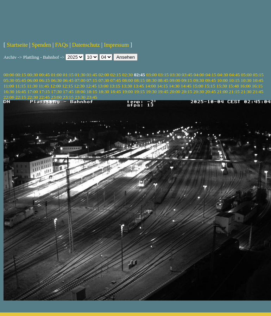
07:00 (80, 80)
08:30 (151, 80)
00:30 (32, 74)
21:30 (246, 91)
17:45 (68, 91)
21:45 (258, 91)
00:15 (20, 74)
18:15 (92, 91)
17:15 (44, 91)
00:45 (44, 74)
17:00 (32, 91)
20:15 (187, 91)
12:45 (91, 86)
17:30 (56, 91)
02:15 (115, 74)
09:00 (175, 80)
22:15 (20, 97)
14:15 (162, 86)
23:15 (68, 97)
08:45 (163, 80)
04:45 (234, 74)
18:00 (80, 91)
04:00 (199, 74)
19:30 (151, 91)
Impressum (116, 45)
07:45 (115, 80)
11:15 (20, 86)
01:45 (92, 74)
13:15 (114, 86)
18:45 (115, 91)
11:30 (32, 86)
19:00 (127, 91)
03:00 (151, 74)
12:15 (67, 86)
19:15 (139, 91)
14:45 (186, 86)
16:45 (20, 91)
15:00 (198, 86)
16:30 (9, 91)
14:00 (150, 86)
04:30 (222, 74)
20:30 (198, 91)
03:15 (163, 74)
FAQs (61, 45)
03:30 (175, 74)
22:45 (44, 97)
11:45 (44, 86)
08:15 (139, 80)
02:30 (127, 74)
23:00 (56, 97)
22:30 (32, 97)
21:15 (234, 91)
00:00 (9, 74)
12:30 (79, 86)
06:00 (32, 80)
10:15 (234, 80)
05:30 (9, 80)
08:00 (127, 80)
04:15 (211, 74)
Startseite (17, 45)
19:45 (163, 91)
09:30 (198, 80)
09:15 (187, 80)
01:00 (56, 74)
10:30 (246, 80)
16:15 (257, 86)
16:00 (245, 86)
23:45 (92, 97)
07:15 (92, 80)
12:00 (55, 86)
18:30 (104, 91)
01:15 (68, 74)
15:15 (209, 86)
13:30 (126, 86)
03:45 (187, 74)
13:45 (138, 86)
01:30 (80, 74)
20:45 (210, 91)
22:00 (9, 97)
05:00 (246, 74)
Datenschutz (86, 45)
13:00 (103, 86)
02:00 (104, 74)
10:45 (258, 80)
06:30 (56, 80)
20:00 (175, 91)
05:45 (20, 80)
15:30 (221, 86)
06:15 (44, 80)
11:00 (9, 86)
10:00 (222, 80)
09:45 (210, 80)
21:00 (222, 91)
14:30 (174, 86)
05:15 (258, 74)
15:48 (233, 86)
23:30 (80, 97)
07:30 (104, 80)
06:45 (68, 80)
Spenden (41, 45)
